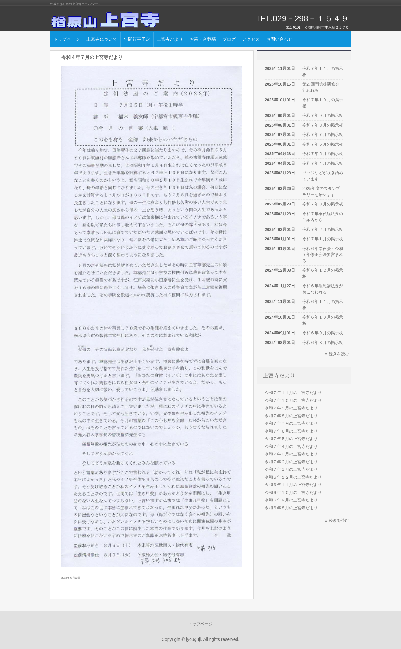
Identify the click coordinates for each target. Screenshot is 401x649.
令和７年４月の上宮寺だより (291, 446)
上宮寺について (101, 39)
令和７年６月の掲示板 (322, 144)
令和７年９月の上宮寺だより (291, 408)
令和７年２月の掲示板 (322, 229)
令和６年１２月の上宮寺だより (293, 477)
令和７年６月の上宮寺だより (291, 431)
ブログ (229, 39)
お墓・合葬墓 (203, 39)
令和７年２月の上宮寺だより (291, 461)
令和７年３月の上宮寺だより (291, 454)
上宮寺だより (170, 39)
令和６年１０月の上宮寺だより (293, 492)
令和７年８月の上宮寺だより (291, 415)
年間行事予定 (137, 39)
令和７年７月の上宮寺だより (291, 423)
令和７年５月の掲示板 (322, 153)
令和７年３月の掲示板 (322, 204)
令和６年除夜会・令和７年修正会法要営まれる (322, 254)
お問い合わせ (279, 39)
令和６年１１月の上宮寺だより (293, 484)
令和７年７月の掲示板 (322, 134)
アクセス (251, 39)
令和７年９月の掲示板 (322, 115)
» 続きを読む (337, 353)
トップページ (67, 39)
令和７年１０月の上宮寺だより (293, 400)
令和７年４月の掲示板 (322, 163)
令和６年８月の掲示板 (322, 342)
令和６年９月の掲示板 (322, 332)
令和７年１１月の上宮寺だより (293, 392)
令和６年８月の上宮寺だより (291, 508)
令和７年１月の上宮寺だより (291, 469)
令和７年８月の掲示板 (322, 125)
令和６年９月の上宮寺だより (291, 500)
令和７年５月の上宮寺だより (291, 438)
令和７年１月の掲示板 (322, 238)
